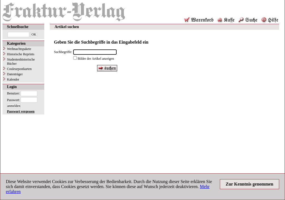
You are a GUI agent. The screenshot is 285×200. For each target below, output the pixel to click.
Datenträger (15, 74)
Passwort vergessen (21, 111)
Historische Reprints (20, 54)
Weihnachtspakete (19, 49)
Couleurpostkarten (19, 69)
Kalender (13, 79)
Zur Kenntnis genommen (249, 184)
